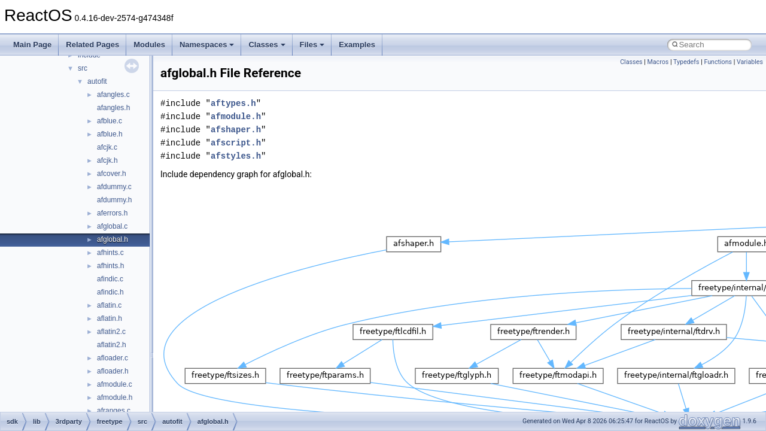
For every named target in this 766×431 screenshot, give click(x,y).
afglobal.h (112, 239)
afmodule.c (114, 384)
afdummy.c (114, 187)
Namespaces (207, 44)
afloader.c (112, 358)
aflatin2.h (111, 345)
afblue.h (110, 134)
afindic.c (110, 279)
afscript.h (236, 142)
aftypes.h (233, 103)
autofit (97, 81)
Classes (266, 44)
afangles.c (113, 94)
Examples (357, 44)
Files (312, 44)
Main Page (32, 44)
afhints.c (110, 252)
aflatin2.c (111, 331)
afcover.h (111, 173)
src (82, 68)
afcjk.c (107, 147)
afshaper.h (236, 129)
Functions (718, 62)
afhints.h (110, 266)
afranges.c (113, 410)
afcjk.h (107, 160)
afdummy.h (114, 200)
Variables (750, 62)
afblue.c (109, 121)
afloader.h (113, 371)
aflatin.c (109, 305)
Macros (658, 62)
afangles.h (113, 108)
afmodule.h (114, 397)
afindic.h (110, 292)
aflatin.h (109, 318)
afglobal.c (112, 226)
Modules (149, 44)
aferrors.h (112, 213)
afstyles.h (236, 156)
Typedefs (686, 62)
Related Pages (92, 44)
